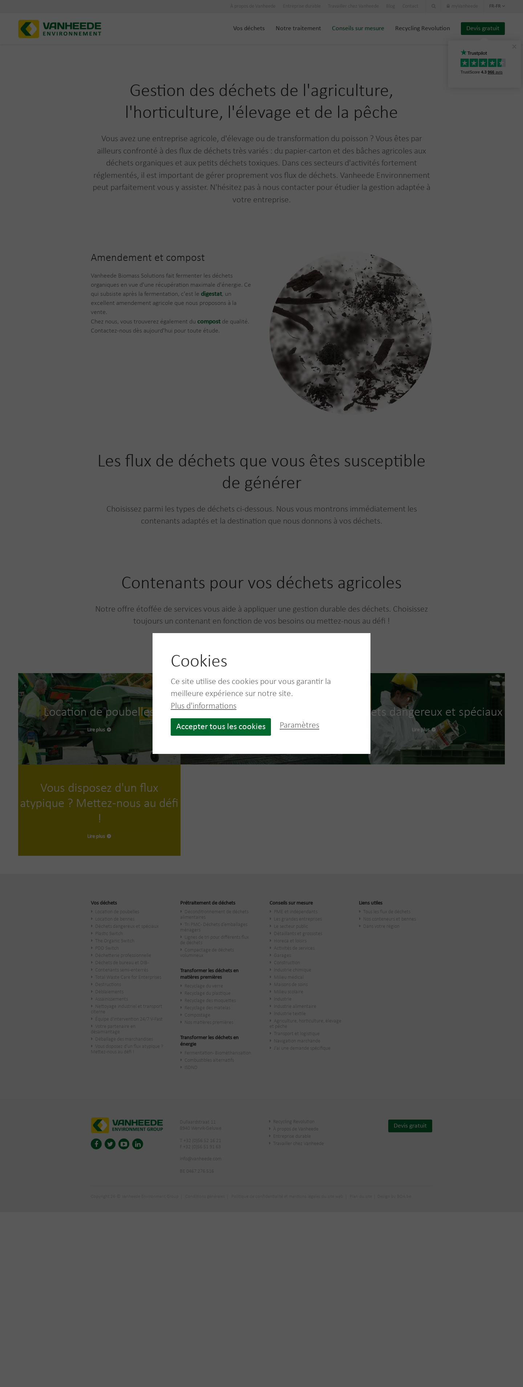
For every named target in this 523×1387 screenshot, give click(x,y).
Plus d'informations (203, 706)
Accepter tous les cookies (220, 727)
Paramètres (299, 726)
